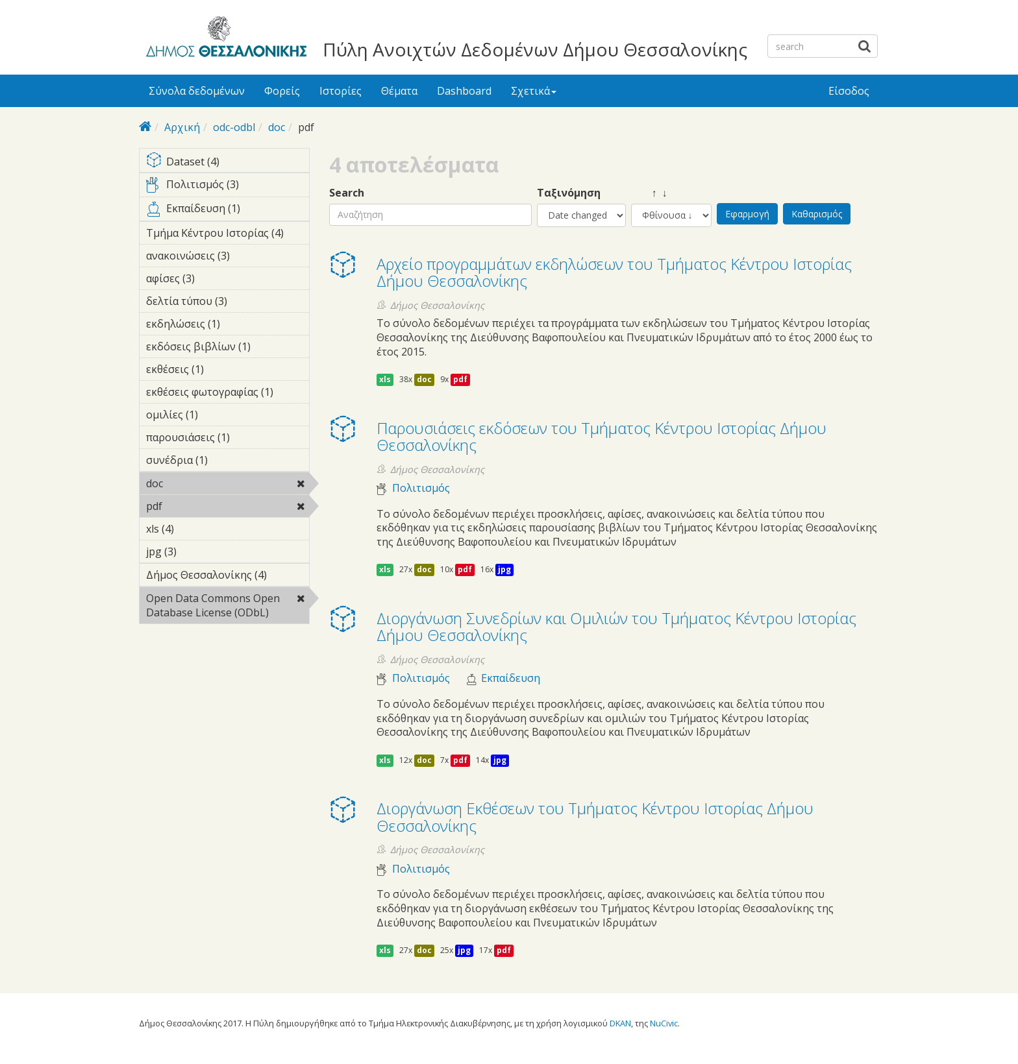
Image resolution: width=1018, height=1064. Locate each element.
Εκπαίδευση (510, 678)
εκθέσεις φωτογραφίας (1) (227, 394)
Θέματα (399, 91)
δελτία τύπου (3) (227, 303)
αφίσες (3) (215, 278)
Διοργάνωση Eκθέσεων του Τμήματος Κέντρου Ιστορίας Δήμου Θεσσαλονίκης (595, 816)
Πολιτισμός (421, 488)
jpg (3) (196, 551)
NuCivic (664, 1023)
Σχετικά (533, 91)
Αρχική (182, 127)
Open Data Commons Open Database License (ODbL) (227, 607)
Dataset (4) (227, 162)
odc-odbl (234, 127)
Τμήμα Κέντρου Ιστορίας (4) (227, 235)
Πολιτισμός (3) (227, 187)
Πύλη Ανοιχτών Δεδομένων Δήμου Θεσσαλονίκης (535, 49)
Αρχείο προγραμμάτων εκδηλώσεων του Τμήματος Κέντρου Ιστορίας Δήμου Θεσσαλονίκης (614, 272)
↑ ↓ (649, 193)
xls (385, 379)
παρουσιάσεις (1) (227, 439)
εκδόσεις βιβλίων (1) (227, 348)
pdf (195, 506)
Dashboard (464, 91)
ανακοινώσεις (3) (227, 257)
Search (346, 193)
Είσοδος (848, 91)
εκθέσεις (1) (224, 369)
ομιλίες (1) (218, 414)
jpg (504, 569)
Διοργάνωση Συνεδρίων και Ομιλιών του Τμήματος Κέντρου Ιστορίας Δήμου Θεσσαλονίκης (616, 626)
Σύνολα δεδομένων (197, 91)
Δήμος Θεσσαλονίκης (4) (227, 577)
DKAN (620, 1023)
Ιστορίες (340, 91)
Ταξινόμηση (569, 193)
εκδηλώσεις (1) (227, 326)
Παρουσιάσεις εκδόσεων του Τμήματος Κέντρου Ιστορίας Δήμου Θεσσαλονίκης (601, 436)
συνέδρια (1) (227, 462)
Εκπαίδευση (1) (227, 211)
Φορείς (282, 91)
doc (276, 127)
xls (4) (194, 529)
